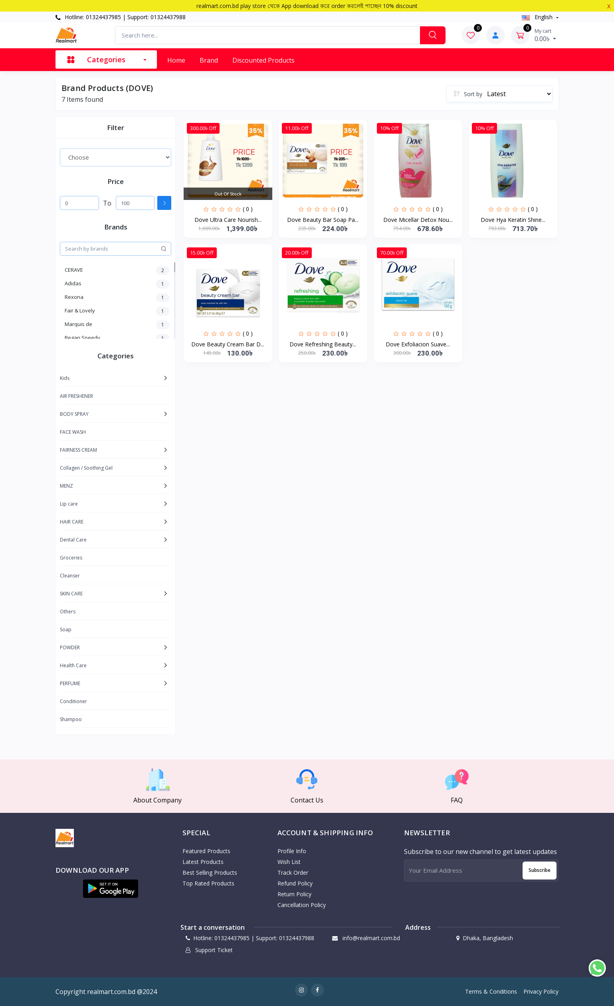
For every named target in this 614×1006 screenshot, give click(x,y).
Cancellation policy (301, 905)
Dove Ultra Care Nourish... (227, 219)
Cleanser (70, 575)
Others (67, 611)
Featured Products (206, 851)
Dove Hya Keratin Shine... (513, 219)
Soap (65, 629)
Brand (209, 60)
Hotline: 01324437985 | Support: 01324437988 (120, 17)
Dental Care (73, 539)
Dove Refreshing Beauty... (322, 344)
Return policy (294, 894)
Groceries (71, 557)
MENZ (66, 485)
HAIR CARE (71, 521)
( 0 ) (248, 209)
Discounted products (263, 60)
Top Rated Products (208, 883)
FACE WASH (73, 432)
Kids (64, 378)
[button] (110, 889)
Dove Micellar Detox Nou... (418, 219)
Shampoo (71, 719)
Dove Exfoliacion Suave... (418, 344)
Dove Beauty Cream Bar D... (227, 344)
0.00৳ (545, 35)
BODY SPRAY (74, 414)
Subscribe (540, 870)
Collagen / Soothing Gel (86, 467)
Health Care (73, 665)
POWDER (70, 647)
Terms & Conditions (491, 991)
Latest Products (203, 862)
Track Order (292, 872)
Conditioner (73, 701)
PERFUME (70, 683)
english (538, 17)
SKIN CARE (71, 593)
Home (176, 60)
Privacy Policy (541, 991)
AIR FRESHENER (76, 396)
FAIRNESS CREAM (78, 450)
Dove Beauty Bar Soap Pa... (322, 219)
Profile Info (291, 851)
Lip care (69, 503)
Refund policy (295, 883)
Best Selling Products (209, 872)
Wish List (289, 862)
